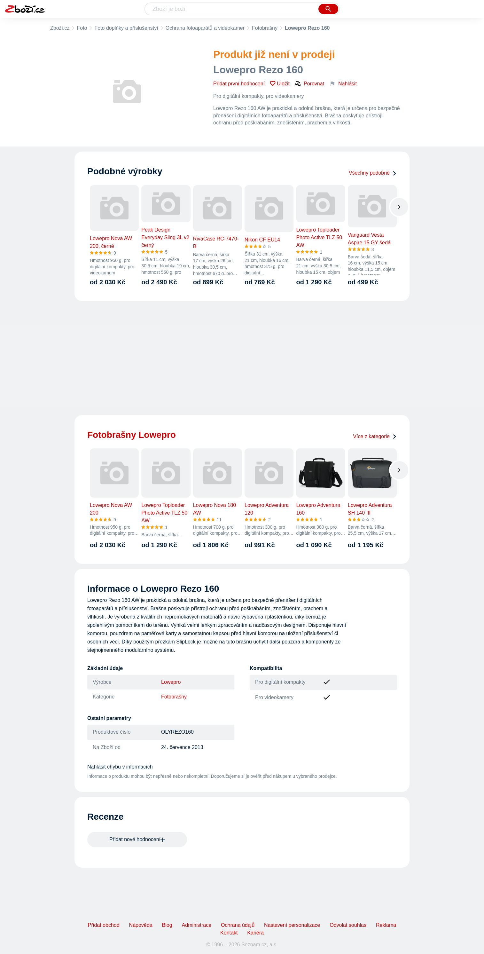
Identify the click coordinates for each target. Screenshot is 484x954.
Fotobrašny (264, 28)
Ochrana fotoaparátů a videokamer (205, 28)
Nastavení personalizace (292, 925)
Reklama (386, 925)
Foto (82, 28)
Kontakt (229, 932)
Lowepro (171, 682)
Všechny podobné (373, 173)
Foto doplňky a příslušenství (126, 28)
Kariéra (255, 932)
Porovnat (309, 83)
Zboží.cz (59, 28)
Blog (167, 925)
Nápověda (140, 925)
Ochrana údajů (237, 925)
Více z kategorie (375, 436)
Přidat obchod (104, 925)
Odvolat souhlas (348, 925)
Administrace (196, 925)
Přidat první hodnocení (239, 83)
